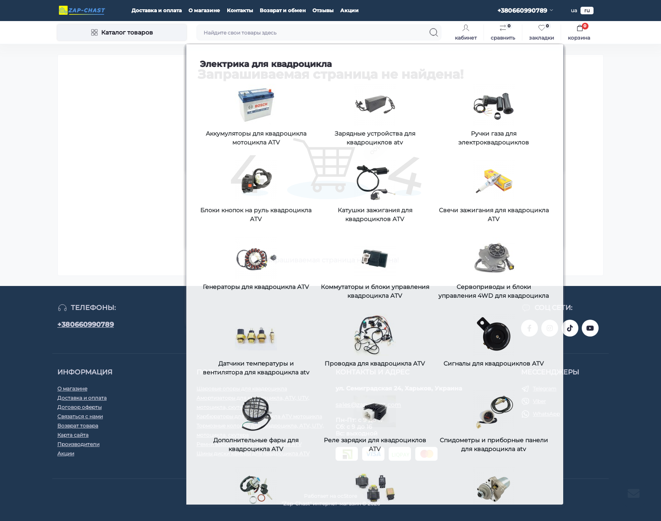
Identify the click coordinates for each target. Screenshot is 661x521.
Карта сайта (73, 435)
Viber (539, 401)
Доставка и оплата (157, 10)
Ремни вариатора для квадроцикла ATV (248, 444)
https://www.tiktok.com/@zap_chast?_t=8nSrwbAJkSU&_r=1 (570, 328)
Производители (78, 444)
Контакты (240, 10)
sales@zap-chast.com (368, 405)
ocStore (347, 496)
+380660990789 (85, 325)
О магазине (204, 10)
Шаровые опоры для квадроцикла (241, 388)
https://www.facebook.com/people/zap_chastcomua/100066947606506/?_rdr (529, 328)
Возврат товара (77, 425)
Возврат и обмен (283, 10)
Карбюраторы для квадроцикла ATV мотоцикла (259, 416)
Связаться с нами (80, 416)
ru (587, 10)
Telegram (544, 388)
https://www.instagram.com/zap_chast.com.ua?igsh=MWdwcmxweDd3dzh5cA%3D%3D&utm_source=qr (550, 328)
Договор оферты (79, 407)
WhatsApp (546, 414)
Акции (349, 10)
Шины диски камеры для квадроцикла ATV (252, 453)
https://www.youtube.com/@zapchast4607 (590, 328)
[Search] (433, 32)
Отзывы (322, 10)
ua (574, 10)
